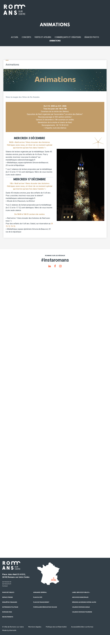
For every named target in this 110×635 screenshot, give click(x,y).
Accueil (14, 37)
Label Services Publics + (81, 592)
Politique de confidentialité (56, 627)
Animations (55, 41)
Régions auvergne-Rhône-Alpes (84, 602)
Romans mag (7, 612)
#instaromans (55, 260)
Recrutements (7, 617)
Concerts (26, 37)
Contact (5, 586)
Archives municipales (80, 597)
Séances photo (91, 37)
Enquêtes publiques (9, 602)
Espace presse (7, 597)
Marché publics (8, 592)
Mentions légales (34, 627)
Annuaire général (40, 592)
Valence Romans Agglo (81, 607)
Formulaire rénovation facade (45, 607)
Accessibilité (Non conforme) (82, 627)
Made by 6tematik (9, 630)
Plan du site (37, 597)
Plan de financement (41, 602)
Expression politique (10, 607)
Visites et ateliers (42, 37)
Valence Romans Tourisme (82, 612)
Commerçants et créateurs (68, 37)
